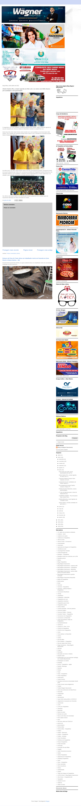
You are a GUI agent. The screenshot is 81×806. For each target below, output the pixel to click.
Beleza (59, 560)
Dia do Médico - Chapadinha (64, 641)
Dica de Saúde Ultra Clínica (64, 643)
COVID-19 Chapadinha (63, 628)
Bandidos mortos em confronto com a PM (67, 556)
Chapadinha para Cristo (63, 603)
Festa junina (60, 677)
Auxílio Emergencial (62, 552)
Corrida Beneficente (62, 622)
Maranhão (59, 710)
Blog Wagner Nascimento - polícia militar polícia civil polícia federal (67, 572)
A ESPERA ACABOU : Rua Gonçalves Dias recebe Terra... (68, 496)
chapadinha (60, 595)
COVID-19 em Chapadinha (64, 630)
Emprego (59, 662)
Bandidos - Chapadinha (63, 554)
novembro (61, 461)
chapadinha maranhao (62, 601)
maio (60, 508)
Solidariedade (60, 769)
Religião (59, 749)
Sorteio (59, 771)
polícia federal (60, 725)
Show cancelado (61, 764)
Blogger (47, 801)
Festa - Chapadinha (62, 673)
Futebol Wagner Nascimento (64, 688)
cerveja (59, 593)
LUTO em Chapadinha (62, 706)
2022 (59, 457)
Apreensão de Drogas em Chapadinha (66, 547)
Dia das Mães (60, 639)
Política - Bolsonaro (62, 732)
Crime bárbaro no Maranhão (64, 634)
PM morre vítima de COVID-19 (64, 721)
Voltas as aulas (61, 784)
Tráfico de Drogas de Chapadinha (65, 773)
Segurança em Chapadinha (64, 756)
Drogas (59, 650)
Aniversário (60, 545)
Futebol (59, 686)
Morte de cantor (61, 712)
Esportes (59, 668)
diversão (59, 648)
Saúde (59, 753)
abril (60, 510)
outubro (61, 463)
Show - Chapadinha (62, 762)
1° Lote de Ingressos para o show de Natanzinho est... (68, 493)
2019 (59, 524)
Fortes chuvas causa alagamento (65, 684)
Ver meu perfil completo (62, 449)
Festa (58, 672)
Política (59, 730)
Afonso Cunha (60, 539)
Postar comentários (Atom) (13, 253)
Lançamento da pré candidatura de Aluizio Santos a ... (67, 482)
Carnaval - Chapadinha (63, 586)
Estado (59, 670)
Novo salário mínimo (62, 717)
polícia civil (60, 723)
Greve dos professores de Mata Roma (66, 689)
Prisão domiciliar (61, 743)
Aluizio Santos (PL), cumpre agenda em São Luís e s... (67, 475)
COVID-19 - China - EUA (63, 626)
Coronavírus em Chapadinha (64, 616)
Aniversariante (60, 543)
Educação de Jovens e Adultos (64, 653)
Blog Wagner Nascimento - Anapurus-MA (67, 565)
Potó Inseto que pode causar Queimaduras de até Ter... (66, 472)
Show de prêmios (61, 766)
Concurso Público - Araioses (64, 612)
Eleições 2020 (60, 655)
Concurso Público (61, 610)
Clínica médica (61, 606)
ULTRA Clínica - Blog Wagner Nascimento (67, 775)
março (61, 513)
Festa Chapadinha (61, 675)
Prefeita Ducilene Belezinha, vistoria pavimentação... (67, 489)
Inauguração (60, 693)
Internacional (60, 697)
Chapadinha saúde (62, 604)
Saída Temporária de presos (64, 751)
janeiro (61, 517)
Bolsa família (60, 581)
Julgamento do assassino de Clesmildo (66, 701)
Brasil (58, 583)
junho (60, 506)
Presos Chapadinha (62, 741)
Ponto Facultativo (61, 738)
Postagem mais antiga (44, 250)
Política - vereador (61, 736)
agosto (61, 467)
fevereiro (61, 515)
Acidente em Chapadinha (63, 537)
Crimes (59, 635)
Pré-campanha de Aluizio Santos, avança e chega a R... (67, 486)
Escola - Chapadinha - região (64, 664)
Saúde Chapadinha (62, 754)
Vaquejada (60, 779)
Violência (59, 782)
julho (60, 469)
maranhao (59, 708)
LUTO (58, 704)
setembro (61, 465)
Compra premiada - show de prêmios (66, 608)
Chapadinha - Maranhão (63, 597)
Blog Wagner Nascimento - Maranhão (66, 569)
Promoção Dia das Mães (63, 747)
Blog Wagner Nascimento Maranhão (66, 577)
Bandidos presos (61, 558)
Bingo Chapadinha (61, 562)
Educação (59, 652)
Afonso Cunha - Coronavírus (64, 541)
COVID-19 (60, 624)
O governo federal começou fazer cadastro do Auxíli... (67, 479)
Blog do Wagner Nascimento (65, 447)
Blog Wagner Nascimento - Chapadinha (67, 567)
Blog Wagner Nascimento (63, 563)
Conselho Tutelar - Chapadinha (65, 614)
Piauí (58, 719)
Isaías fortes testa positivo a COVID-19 (66, 699)
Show (58, 760)
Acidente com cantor (62, 536)
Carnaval (59, 585)
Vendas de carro (61, 780)
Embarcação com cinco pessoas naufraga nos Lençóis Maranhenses (67, 658)
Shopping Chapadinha (62, 758)
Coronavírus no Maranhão (63, 617)
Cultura (59, 637)
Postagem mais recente (11, 250)
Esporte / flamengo (62, 666)
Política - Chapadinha (62, 734)
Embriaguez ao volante (63, 660)
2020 (59, 522)
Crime (58, 632)
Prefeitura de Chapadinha (63, 740)
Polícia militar (60, 727)
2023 (59, 455)
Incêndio (59, 695)
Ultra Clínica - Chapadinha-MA (64, 777)
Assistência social (61, 549)
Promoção (59, 745)
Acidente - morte (61, 534)
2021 (59, 520)
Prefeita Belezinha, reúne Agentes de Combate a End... (68, 500)
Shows (59, 767)
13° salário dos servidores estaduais (66, 532)
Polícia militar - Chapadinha (64, 728)
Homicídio (59, 691)
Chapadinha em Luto (62, 599)
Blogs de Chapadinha (62, 579)
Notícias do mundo (62, 714)
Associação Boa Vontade (63, 550)
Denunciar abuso (61, 788)
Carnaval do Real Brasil (63, 591)
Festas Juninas (61, 679)
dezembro (61, 459)
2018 (59, 526)
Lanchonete (60, 703)
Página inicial (27, 250)
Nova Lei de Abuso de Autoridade (65, 715)
